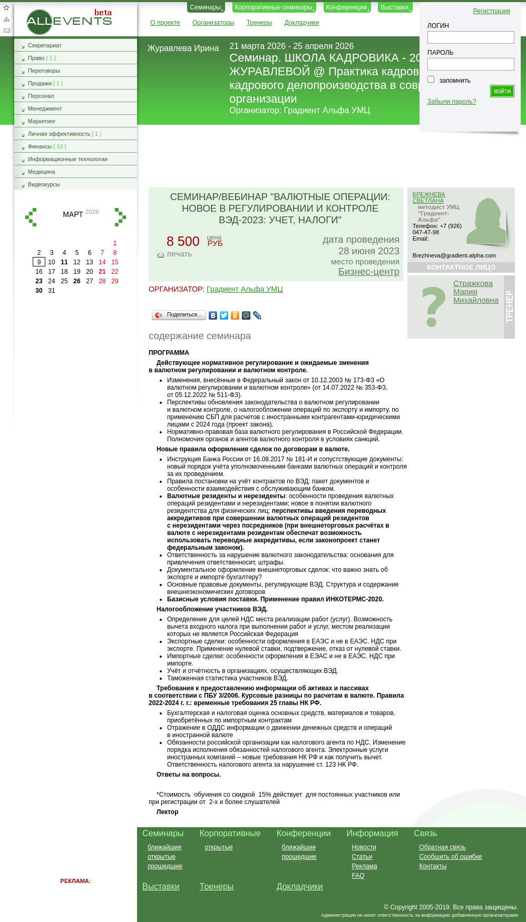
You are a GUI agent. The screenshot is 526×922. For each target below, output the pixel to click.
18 (64, 271)
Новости (364, 847)
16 (38, 271)
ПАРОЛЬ (440, 52)
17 (51, 271)
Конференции (346, 7)
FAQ (358, 875)
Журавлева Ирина (183, 48)
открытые (162, 856)
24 (51, 281)
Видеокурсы (44, 184)
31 (51, 290)
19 (76, 271)
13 (89, 262)
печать (179, 253)
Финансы (40, 146)
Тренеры (259, 22)
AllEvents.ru (43, 12)
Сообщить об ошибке (450, 856)
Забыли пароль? (451, 101)
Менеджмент (45, 108)
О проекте (165, 22)
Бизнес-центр (369, 271)
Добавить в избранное (6, 7)
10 (51, 262)
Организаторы (213, 22)
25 (64, 281)
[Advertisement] (76, 458)
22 (114, 271)
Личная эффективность (59, 134)
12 (76, 262)
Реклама (364, 866)
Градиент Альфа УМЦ (327, 110)
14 (102, 262)
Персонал (41, 96)
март (73, 214)
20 (89, 271)
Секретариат (45, 45)
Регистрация (491, 11)
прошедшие (165, 866)
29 (114, 281)
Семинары (205, 7)
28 (102, 281)
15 (114, 262)
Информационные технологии (68, 159)
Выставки (394, 7)
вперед (120, 217)
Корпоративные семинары (274, 7)
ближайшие (164, 847)
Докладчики (302, 22)
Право (36, 58)
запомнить (455, 80)
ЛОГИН (438, 25)
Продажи (40, 83)
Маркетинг (42, 121)
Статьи (362, 856)
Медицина (41, 171)
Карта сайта (6, 19)
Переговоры (44, 70)
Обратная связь (6, 30)
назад (30, 217)
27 (89, 281)
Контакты (432, 866)
